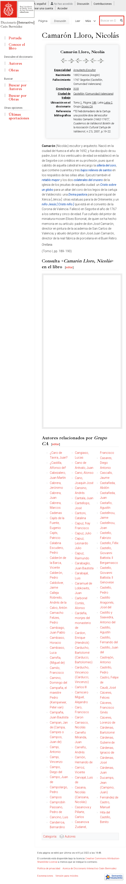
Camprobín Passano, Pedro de (57, 807)
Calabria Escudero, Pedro (57, 548)
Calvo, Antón (58, 607)
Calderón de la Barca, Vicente (58, 562)
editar (69, 267)
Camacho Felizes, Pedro (56, 617)
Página (42, 21)
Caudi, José (108, 687)
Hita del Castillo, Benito (105, 817)
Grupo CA (87, 106)
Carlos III (81, 687)
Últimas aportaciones (19, 116)
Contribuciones (103, 3)
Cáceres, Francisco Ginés (107, 707)
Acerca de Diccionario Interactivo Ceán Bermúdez (89, 868)
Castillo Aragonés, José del (107, 602)
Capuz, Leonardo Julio (81, 543)
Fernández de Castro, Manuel (109, 802)
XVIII (76, 88)
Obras (14, 70)
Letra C (108, 102)
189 (94, 102)
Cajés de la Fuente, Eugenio (57, 523)
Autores (70, 836)
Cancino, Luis (59, 817)
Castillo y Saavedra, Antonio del (107, 617)
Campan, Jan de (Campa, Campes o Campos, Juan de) (59, 732)
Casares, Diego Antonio (106, 462)
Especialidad (62, 70)
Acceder (62, 8)
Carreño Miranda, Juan (81, 737)
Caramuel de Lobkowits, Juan (83, 588)
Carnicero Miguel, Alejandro (81, 697)
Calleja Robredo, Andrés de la (58, 597)
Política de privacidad (48, 868)
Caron (79, 717)
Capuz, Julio (83, 533)
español (41, 3)
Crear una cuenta (42, 8)
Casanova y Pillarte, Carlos (83, 812)
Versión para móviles (66, 875)
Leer (77, 21)
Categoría (49, 836)
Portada (15, 38)
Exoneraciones (45, 875)
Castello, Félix (109, 543)
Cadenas (56, 513)
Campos (56, 797)
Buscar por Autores (18, 87)
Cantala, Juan (84, 498)
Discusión (83, 3)
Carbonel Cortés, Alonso (81, 603)
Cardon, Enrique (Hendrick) (82, 637)
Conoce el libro (17, 46)
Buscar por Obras (18, 97)
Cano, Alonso (84, 472)
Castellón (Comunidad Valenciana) (93, 93)
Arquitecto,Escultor (84, 70)
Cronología (63, 88)
